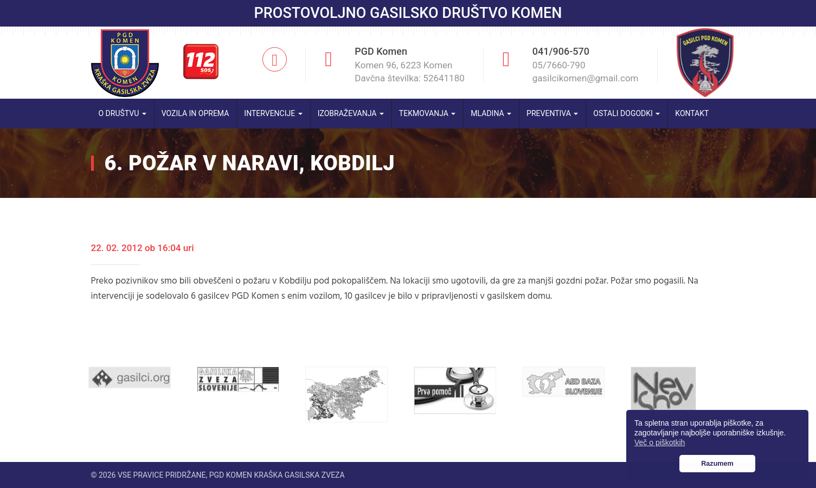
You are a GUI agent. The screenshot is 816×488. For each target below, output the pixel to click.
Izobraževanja (351, 113)
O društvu (122, 113)
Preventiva (552, 113)
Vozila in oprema (195, 113)
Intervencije (273, 113)
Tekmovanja (427, 113)
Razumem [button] (717, 463)
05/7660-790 (559, 65)
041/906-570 (560, 51)
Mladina (491, 113)
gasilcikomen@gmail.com (585, 78)
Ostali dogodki (626, 113)
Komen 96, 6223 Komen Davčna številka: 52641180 (410, 72)
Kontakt (692, 113)
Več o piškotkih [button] (659, 442)
